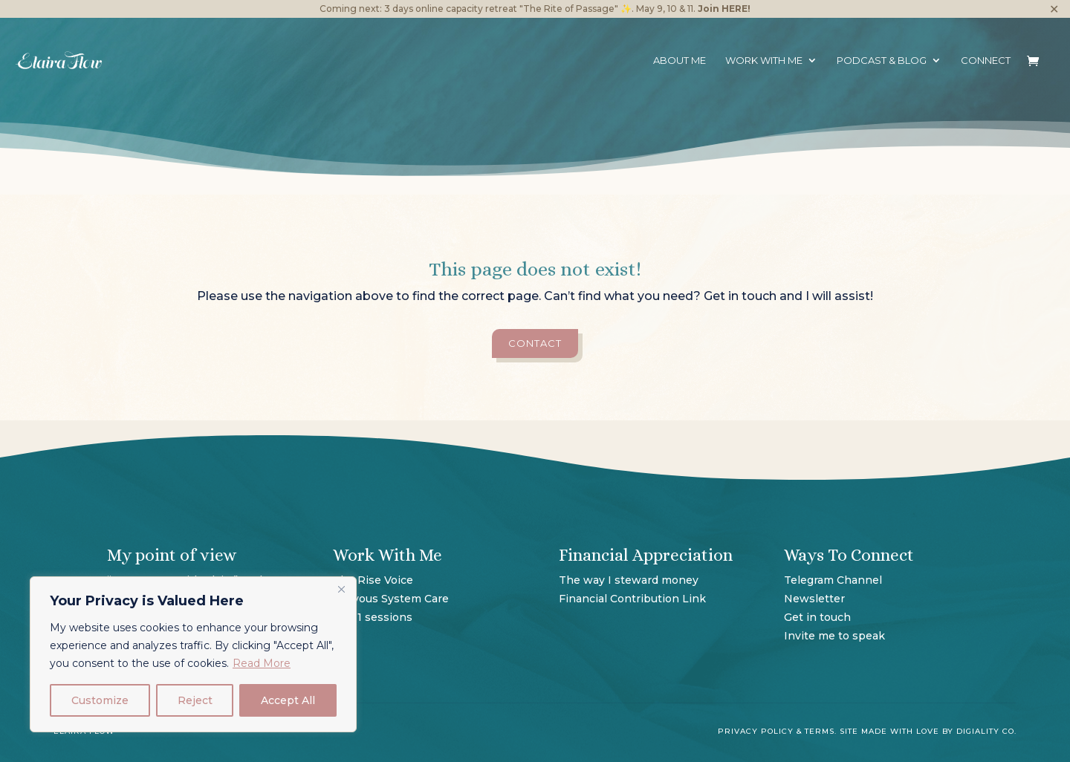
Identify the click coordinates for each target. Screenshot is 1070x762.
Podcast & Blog (882, 60)
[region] (193, 654)
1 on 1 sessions (372, 617)
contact (535, 343)
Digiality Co (985, 731)
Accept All (288, 700)
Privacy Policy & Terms (776, 731)
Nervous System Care (391, 598)
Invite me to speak (834, 635)
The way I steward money (630, 580)
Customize (100, 700)
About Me (679, 60)
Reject (195, 700)
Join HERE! (724, 8)
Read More (262, 663)
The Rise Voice (373, 580)
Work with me (763, 60)
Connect (986, 60)
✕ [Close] (1054, 9)
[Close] (341, 589)
